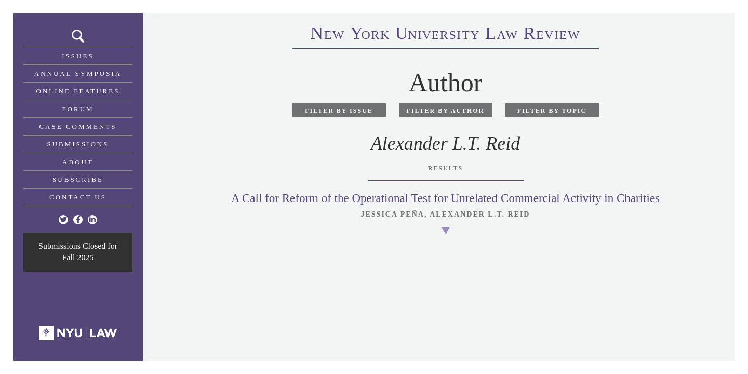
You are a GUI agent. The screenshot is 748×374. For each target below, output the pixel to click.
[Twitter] (63, 219)
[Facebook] (78, 219)
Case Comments (77, 126)
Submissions (78, 144)
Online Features (78, 91)
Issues (78, 56)
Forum (78, 109)
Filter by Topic (551, 110)
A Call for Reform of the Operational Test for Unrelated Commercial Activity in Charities (445, 198)
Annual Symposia (78, 73)
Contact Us (77, 197)
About (78, 162)
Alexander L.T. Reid (480, 214)
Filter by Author (446, 110)
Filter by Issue (339, 110)
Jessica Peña (392, 214)
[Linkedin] (92, 219)
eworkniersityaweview (446, 35)
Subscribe (77, 179)
